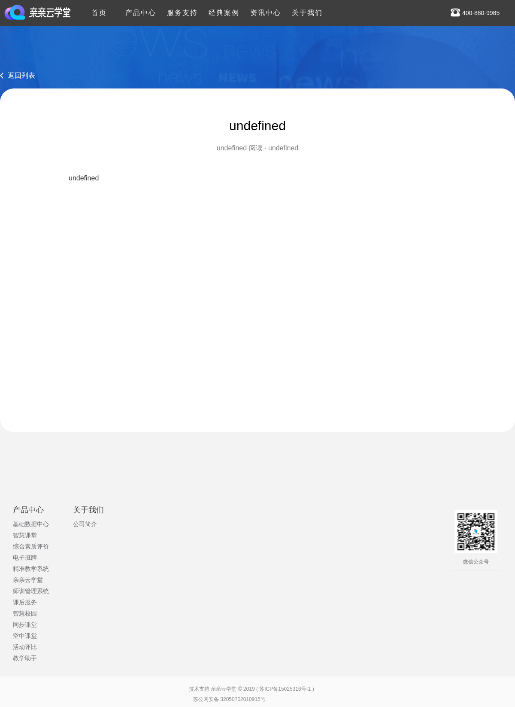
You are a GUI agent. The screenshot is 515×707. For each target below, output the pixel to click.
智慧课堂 (25, 535)
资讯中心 (265, 8)
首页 (99, 8)
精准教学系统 (31, 568)
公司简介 (85, 524)
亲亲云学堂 (28, 579)
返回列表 (21, 75)
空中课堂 (25, 635)
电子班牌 (25, 557)
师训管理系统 (31, 591)
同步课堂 (25, 624)
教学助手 (25, 658)
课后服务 (25, 602)
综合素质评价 (31, 546)
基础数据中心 (31, 524)
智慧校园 (25, 613)
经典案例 (224, 8)
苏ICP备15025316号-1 (285, 689)
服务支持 (182, 8)
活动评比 (25, 646)
